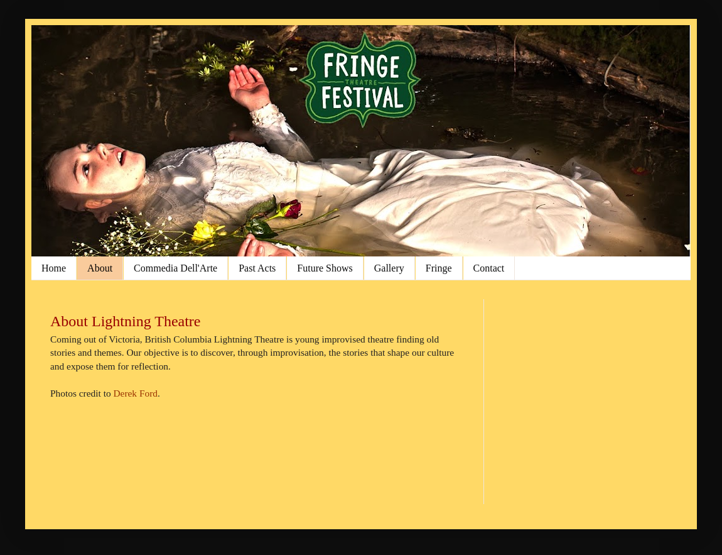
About (99, 268)
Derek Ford (135, 393)
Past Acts (257, 268)
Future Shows (324, 268)
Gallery (389, 268)
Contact (489, 268)
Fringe (439, 268)
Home (53, 268)
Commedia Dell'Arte (175, 268)
